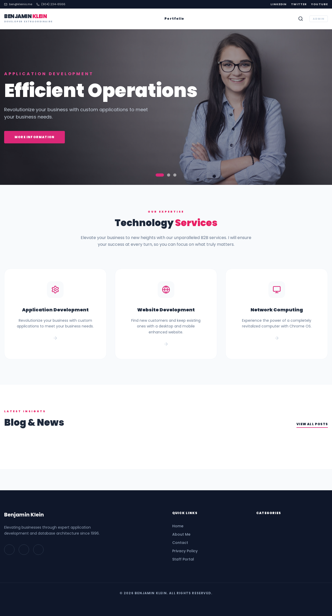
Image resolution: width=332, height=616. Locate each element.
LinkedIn (279, 4)
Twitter (299, 4)
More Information (34, 137)
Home (177, 526)
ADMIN (318, 19)
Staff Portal (183, 559)
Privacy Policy (185, 551)
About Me (181, 534)
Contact (180, 542)
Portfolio (174, 19)
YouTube (319, 4)
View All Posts (312, 424)
